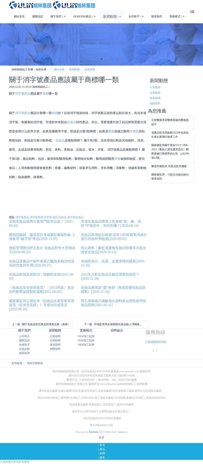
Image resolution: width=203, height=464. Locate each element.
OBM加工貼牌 (86, 344)
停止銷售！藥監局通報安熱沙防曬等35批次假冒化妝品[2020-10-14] (113, 250)
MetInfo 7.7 (95, 432)
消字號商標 (36, 217)
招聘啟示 (117, 330)
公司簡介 (24, 336)
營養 (117, 158)
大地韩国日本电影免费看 (14, 461)
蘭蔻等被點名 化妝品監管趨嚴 (169, 166)
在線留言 (24, 344)
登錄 (185, 2)
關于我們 (24, 330)
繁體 (101, 437)
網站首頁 (19, 16)
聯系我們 (24, 353)
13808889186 (155, 342)
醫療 (111, 131)
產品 (27, 93)
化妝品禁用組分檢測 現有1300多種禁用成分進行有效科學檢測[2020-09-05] (114, 237)
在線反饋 (24, 348)
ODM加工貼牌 (86, 340)
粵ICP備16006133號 (101, 425)
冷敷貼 (134, 131)
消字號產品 (22, 217)
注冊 (191, 2)
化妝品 (71, 122)
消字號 (19, 93)
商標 (46, 93)
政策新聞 (155, 98)
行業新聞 (155, 87)
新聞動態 (74, 69)
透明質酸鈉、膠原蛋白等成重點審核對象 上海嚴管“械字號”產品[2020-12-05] (42, 237)
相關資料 (155, 103)
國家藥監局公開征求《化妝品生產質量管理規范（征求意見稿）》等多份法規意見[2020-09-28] (41, 305)
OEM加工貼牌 (86, 336)
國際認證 (24, 340)
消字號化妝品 (75, 217)
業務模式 (86, 330)
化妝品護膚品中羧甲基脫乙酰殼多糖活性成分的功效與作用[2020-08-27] (41, 263)
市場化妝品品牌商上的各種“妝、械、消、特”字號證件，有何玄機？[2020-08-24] (112, 224)
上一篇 (41, 324)
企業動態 (89, 69)
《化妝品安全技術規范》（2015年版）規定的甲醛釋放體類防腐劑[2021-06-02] (41, 290)
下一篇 (116, 324)
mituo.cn (122, 432)
